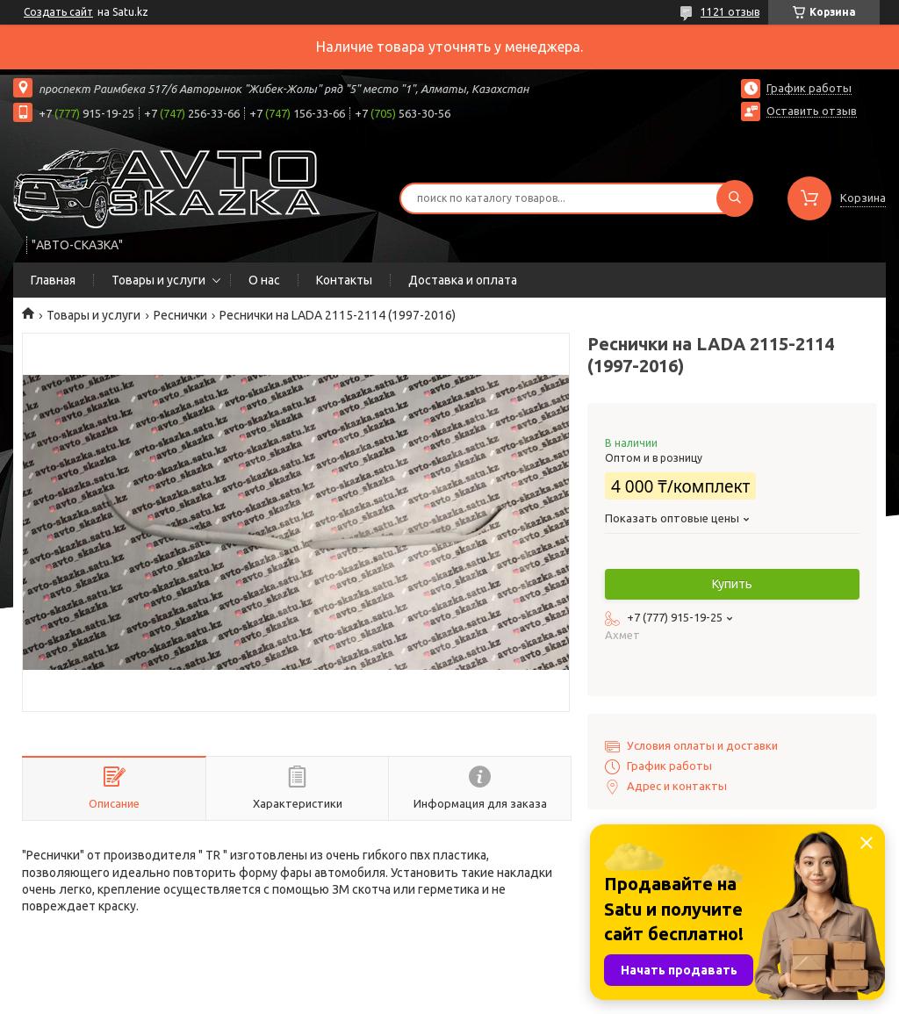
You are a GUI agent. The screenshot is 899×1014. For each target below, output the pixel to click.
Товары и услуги (158, 280)
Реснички (180, 315)
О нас (264, 280)
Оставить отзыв (811, 110)
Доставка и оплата (462, 280)
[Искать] (734, 198)
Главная (53, 280)
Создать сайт (58, 12)
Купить (732, 584)
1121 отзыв (730, 12)
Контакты (344, 280)
